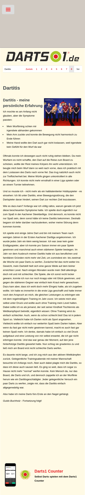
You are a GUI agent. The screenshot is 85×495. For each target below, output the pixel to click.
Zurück (29, 69)
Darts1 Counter (49, 471)
